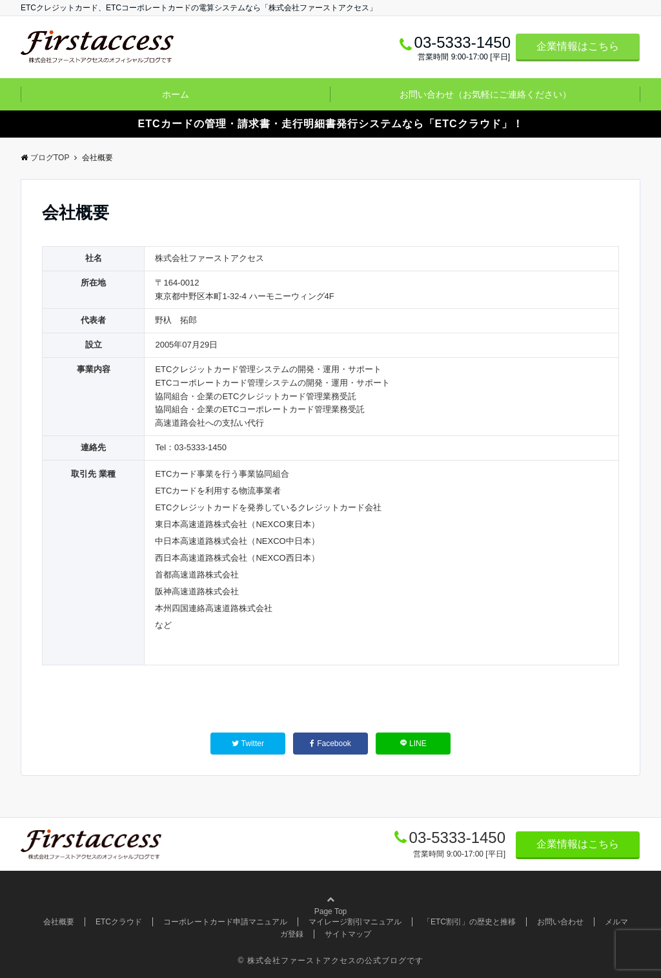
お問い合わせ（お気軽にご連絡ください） (485, 94)
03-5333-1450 (457, 837)
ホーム (175, 94)
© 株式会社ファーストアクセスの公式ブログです (330, 960)
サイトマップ (348, 934)
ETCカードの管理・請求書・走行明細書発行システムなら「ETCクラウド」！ (331, 123)
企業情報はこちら (577, 46)
